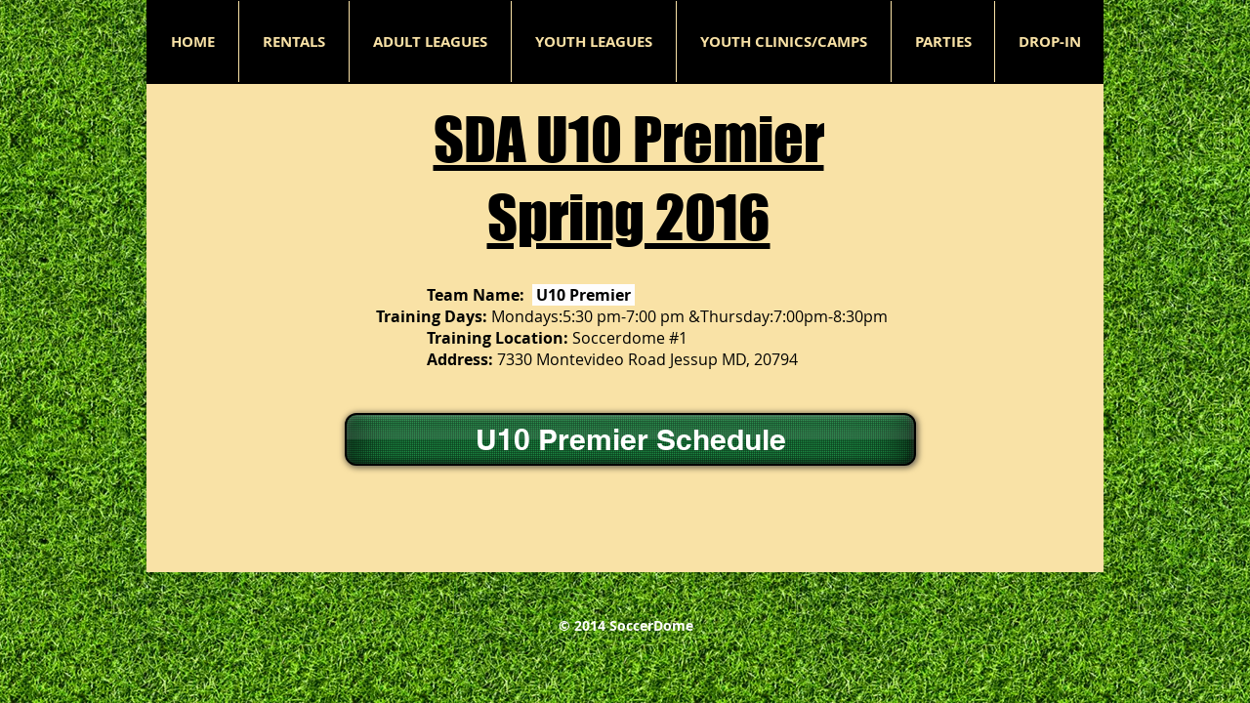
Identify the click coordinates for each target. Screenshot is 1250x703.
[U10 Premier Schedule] (630, 439)
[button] (430, 41)
